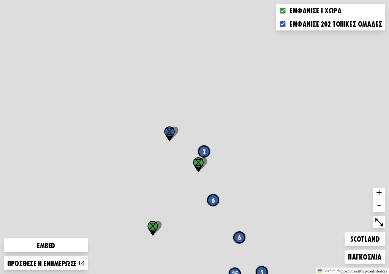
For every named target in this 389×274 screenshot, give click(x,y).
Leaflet (326, 270)
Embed (46, 245)
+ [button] (379, 194)
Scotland (365, 237)
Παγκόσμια (365, 255)
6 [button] (239, 237)
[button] (169, 134)
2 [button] (204, 151)
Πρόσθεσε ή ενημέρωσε (46, 263)
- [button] (379, 206)
